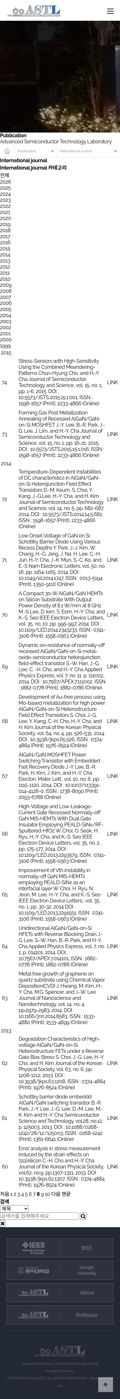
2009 (6, 285)
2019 (5, 224)
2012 (5, 267)
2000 (6, 340)
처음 (4, 1194)
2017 (5, 236)
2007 (5, 297)
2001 (5, 334)
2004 (5, 315)
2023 (5, 200)
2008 (6, 291)
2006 (6, 303)
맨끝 (66, 1194)
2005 (5, 309)
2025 (5, 188)
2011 (5, 273)
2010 (5, 279)
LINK (112, 382)
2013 (5, 261)
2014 (5, 255)
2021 (5, 212)
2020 (5, 218)
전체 (4, 175)
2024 (5, 194)
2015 (5, 249)
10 (47, 1194)
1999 (5, 346)
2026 (5, 182)
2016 (5, 243)
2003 (5, 321)
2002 (5, 327)
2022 (5, 206)
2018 (5, 230)
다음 (55, 1194)
